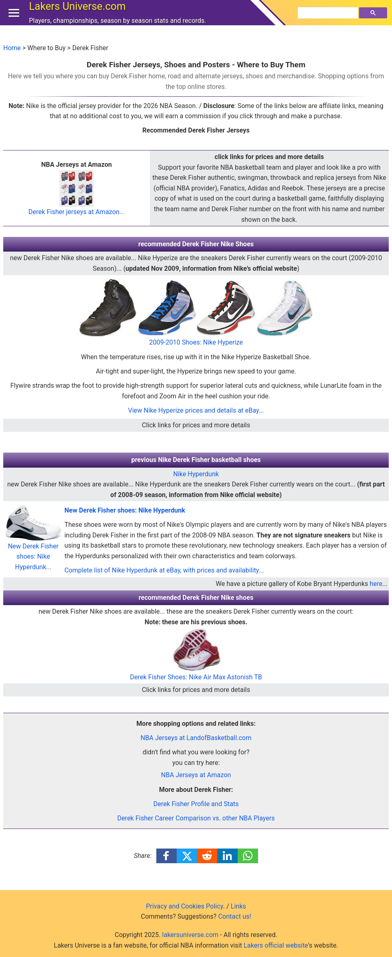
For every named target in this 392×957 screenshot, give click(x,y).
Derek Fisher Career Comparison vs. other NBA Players (196, 818)
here (376, 584)
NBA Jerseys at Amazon (196, 775)
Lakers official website (275, 945)
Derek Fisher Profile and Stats (196, 804)
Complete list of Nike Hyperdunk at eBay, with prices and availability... (164, 570)
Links (238, 906)
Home (12, 48)
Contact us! (234, 916)
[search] (329, 20)
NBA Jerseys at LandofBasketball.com (196, 738)
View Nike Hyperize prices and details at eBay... (196, 410)
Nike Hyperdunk (196, 474)
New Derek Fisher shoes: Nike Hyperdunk (124, 510)
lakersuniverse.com (190, 935)
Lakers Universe (79, 14)
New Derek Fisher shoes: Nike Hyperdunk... (33, 544)
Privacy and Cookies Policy (184, 906)
